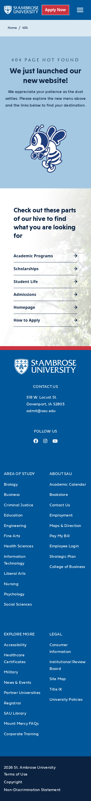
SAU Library (15, 713)
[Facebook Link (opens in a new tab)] (35, 443)
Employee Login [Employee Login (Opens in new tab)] (64, 546)
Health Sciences (18, 546)
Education (13, 515)
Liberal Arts (14, 574)
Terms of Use (15, 774)
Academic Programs (33, 256)
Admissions (25, 294)
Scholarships (26, 268)
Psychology (14, 594)
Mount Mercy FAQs (21, 724)
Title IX (56, 689)
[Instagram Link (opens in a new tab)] (45, 443)
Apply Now (55, 9)
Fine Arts (12, 536)
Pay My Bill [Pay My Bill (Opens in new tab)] (60, 536)
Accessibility (15, 645)
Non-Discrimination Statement (32, 790)
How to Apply (27, 320)
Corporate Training (21, 734)
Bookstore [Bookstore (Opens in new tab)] (59, 495)
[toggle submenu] (80, 10)
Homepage (24, 307)
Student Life (26, 281)
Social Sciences (18, 604)
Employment (61, 515)
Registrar (12, 703)
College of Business (67, 567)
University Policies (66, 699)
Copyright (13, 782)
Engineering (15, 526)
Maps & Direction (65, 526)
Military (11, 672)
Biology (11, 484)
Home (12, 28)
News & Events (17, 682)
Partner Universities (22, 693)
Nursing (11, 584)
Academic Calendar (68, 484)
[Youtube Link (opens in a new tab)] (55, 443)
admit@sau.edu (41, 411)
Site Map (58, 679)
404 (25, 28)
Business (12, 495)
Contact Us (60, 505)
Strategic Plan (63, 557)
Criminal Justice (18, 505)
